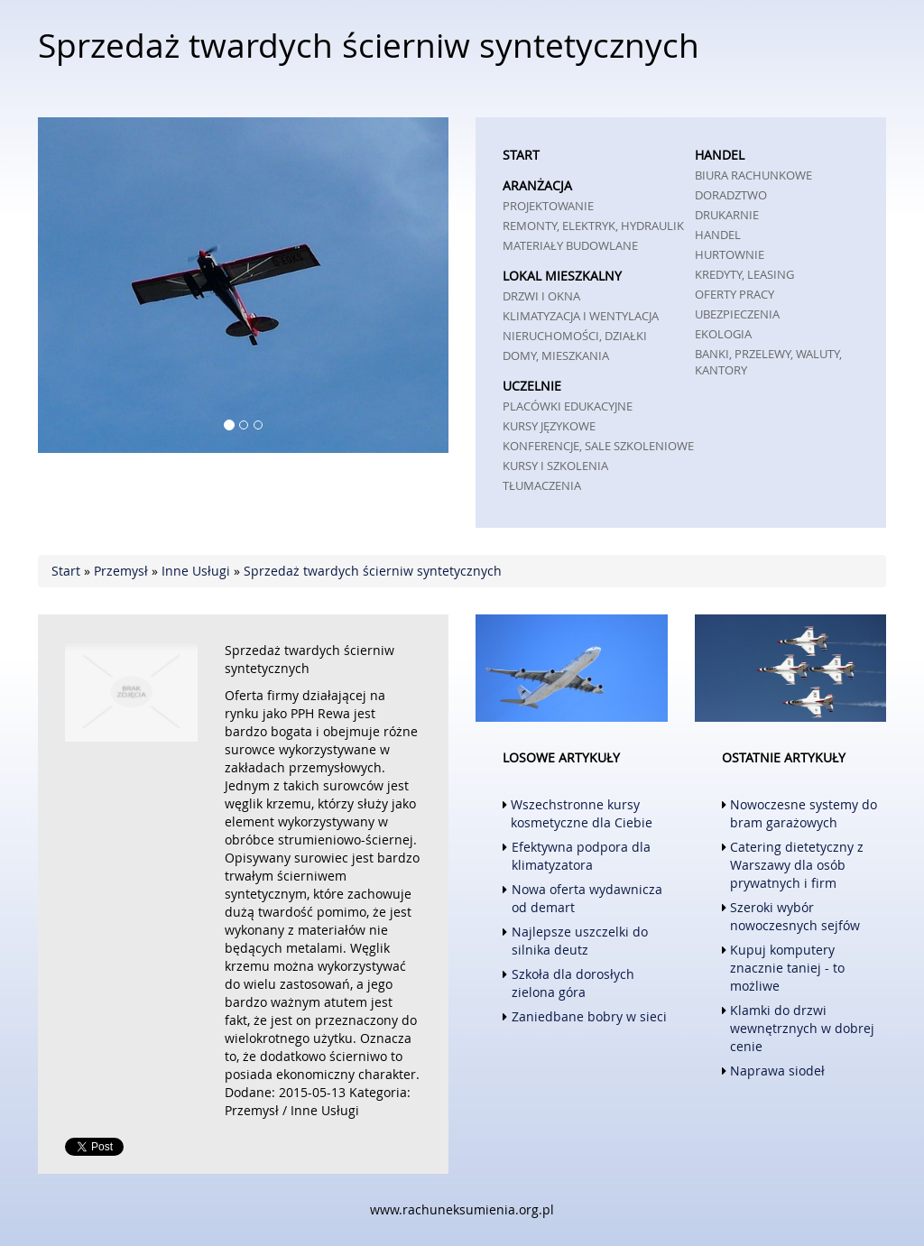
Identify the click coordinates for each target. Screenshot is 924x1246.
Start (65, 570)
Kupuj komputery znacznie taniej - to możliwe (787, 967)
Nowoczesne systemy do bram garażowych (803, 813)
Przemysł (121, 570)
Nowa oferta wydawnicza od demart (587, 898)
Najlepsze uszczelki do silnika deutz (580, 940)
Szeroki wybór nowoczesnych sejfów (795, 916)
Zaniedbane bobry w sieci (589, 1016)
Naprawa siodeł (777, 1070)
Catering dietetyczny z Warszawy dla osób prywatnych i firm (797, 864)
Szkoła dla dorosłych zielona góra (573, 983)
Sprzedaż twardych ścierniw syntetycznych (373, 570)
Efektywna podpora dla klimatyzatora (581, 855)
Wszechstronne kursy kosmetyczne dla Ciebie (581, 813)
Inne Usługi (196, 570)
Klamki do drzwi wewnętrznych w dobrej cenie (802, 1028)
